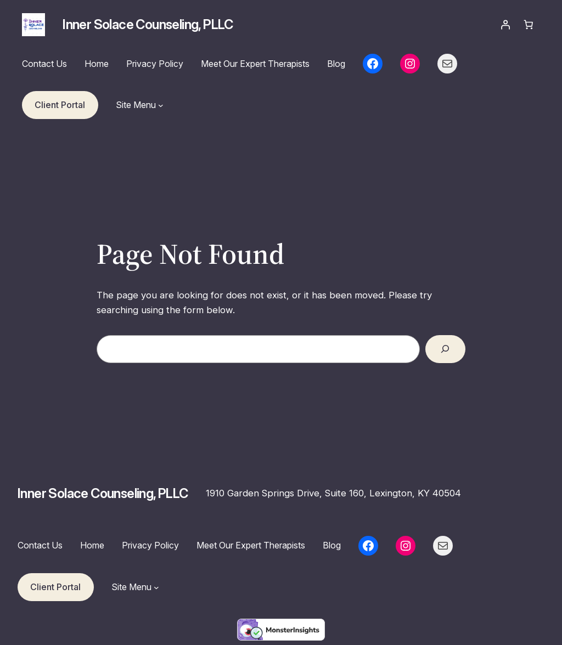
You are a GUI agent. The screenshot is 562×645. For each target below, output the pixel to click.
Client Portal (60, 104)
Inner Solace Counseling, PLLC (148, 24)
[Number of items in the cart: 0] (528, 24)
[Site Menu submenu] (161, 105)
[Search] (445, 349)
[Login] (504, 24)
